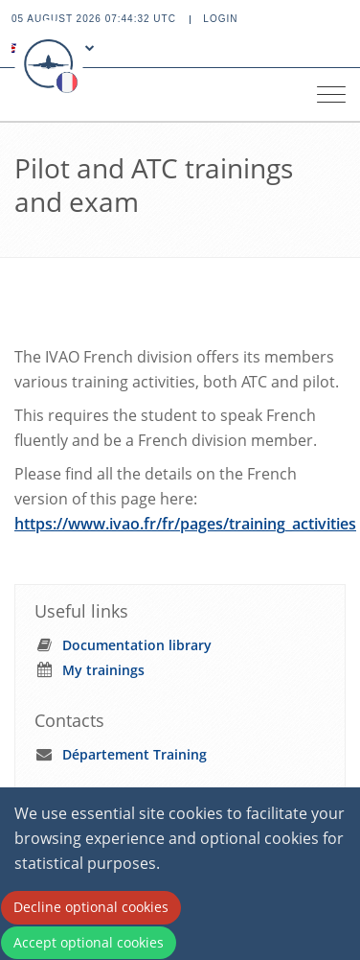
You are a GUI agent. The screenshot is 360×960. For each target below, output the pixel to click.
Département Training (134, 754)
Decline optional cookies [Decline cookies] (91, 907)
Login (220, 18)
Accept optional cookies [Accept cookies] (88, 942)
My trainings (103, 670)
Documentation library (137, 645)
